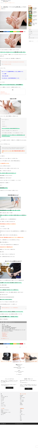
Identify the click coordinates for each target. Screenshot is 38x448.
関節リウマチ (2, 414)
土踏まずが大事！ (2, 91)
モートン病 (21, 413)
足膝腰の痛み (22, 408)
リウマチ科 (2, 408)
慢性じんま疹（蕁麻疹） (22, 397)
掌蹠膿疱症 (21, 403)
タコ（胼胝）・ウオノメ (22, 414)
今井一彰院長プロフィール (5, 338)
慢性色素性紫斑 (21, 395)
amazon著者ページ (4, 333)
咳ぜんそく (21, 402)
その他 (29, 34)
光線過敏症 (21, 396)
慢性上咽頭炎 (21, 404)
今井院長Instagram (4, 336)
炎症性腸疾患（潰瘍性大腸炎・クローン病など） (6, 412)
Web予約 (28, 388)
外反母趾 (21, 420)
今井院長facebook (4, 334)
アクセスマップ (9, 387)
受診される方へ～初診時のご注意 (4, 396)
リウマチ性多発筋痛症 (3, 413)
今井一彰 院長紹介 (3, 397)
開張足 (20, 412)
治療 (29, 36)
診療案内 (2, 395)
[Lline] (11, 31)
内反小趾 (21, 419)
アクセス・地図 (2, 402)
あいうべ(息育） (30, 31)
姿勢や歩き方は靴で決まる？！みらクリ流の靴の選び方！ (10, 307)
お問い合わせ (2, 403)
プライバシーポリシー (3, 404)
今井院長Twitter (4, 335)
